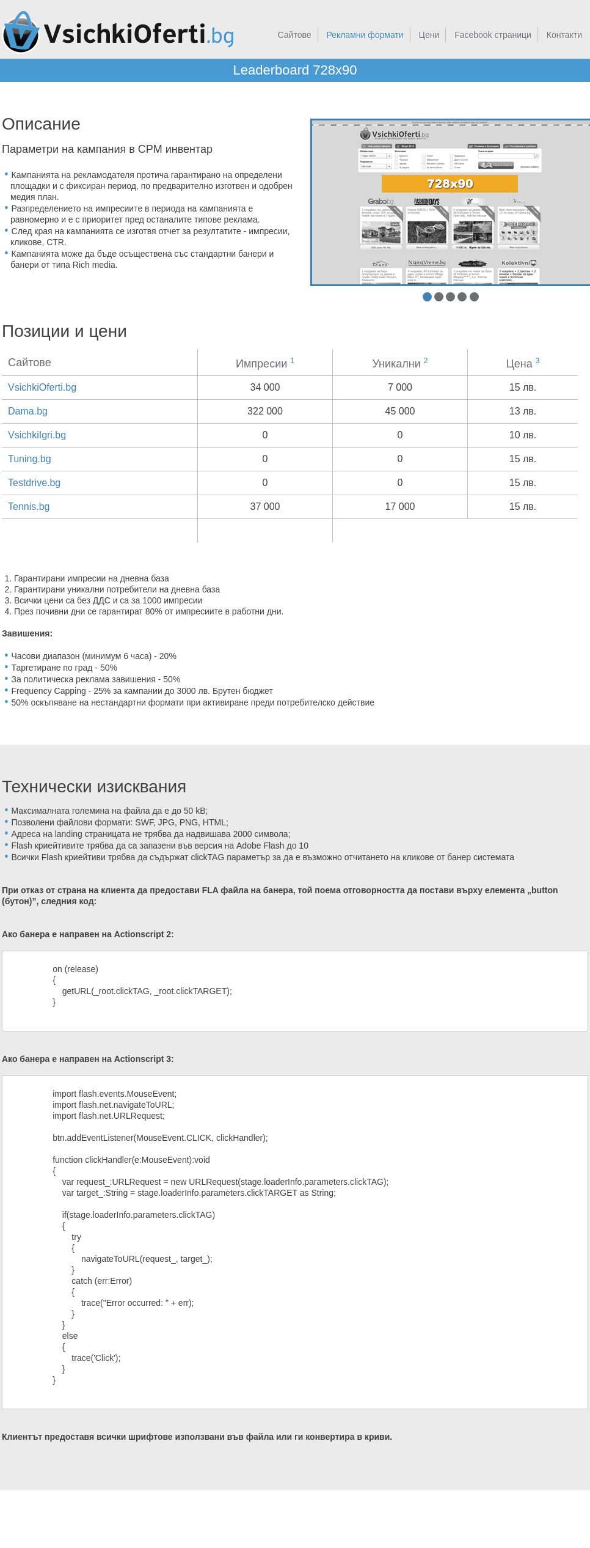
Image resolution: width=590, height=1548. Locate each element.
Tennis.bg (29, 506)
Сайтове (294, 35)
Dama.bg (28, 411)
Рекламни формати (364, 35)
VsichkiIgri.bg (37, 435)
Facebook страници (492, 35)
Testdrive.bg (34, 482)
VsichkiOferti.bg (42, 387)
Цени (429, 35)
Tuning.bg (29, 459)
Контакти (564, 35)
